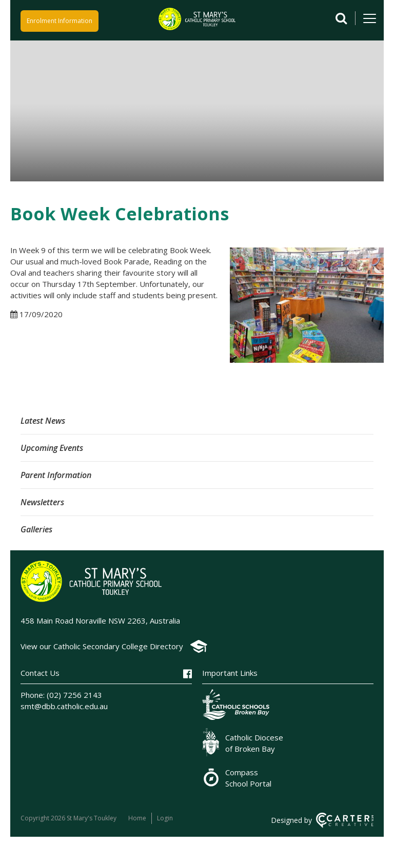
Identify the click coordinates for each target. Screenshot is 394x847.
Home (137, 818)
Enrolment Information (59, 20)
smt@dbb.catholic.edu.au (64, 706)
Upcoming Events (52, 447)
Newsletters (42, 502)
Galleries (36, 529)
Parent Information (56, 475)
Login (165, 818)
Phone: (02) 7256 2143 (61, 695)
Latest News (43, 420)
